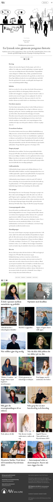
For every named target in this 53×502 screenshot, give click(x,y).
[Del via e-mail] (28, 59)
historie (35, 277)
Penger (23, 277)
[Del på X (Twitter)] (26, 59)
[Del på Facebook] (24, 59)
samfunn (29, 277)
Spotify (45, 493)
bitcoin (18, 277)
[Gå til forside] (3, 3)
